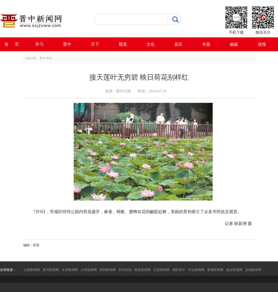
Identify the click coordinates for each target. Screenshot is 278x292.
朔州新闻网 (108, 270)
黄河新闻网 (51, 270)
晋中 (67, 44)
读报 (262, 44)
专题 (206, 44)
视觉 (123, 44)
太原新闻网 (70, 270)
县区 (178, 44)
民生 (49, 58)
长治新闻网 (196, 270)
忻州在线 (125, 270)
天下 (95, 44)
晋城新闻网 (215, 270)
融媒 (234, 44)
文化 (150, 44)
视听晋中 (178, 270)
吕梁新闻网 (161, 270)
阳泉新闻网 (142, 270)
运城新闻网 (253, 270)
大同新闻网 (89, 270)
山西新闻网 (32, 270)
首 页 (11, 44)
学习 (39, 44)
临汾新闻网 (234, 270)
